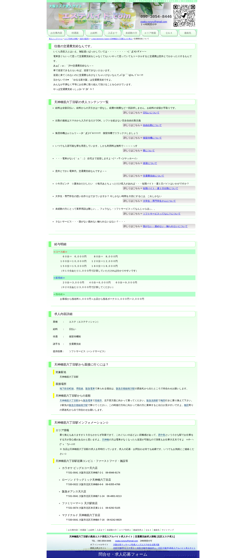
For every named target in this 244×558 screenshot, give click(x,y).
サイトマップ (168, 530)
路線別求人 (138, 530)
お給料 (93, 33)
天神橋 (105, 439)
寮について (149, 150)
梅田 (163, 400)
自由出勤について (152, 125)
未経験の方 (131, 33)
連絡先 (187, 33)
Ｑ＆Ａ (169, 33)
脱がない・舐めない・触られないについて (165, 226)
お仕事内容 (56, 33)
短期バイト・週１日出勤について (160, 188)
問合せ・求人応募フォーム (123, 554)
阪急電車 (90, 388)
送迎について (150, 163)
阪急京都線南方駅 (125, 388)
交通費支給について (153, 175)
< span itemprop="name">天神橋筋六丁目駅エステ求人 (111, 39)
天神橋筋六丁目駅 (69, 400)
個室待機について (152, 137)
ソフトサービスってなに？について (161, 213)
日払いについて (151, 112)
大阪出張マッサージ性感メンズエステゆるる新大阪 (136, 544)
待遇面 (75, 33)
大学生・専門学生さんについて (159, 201)
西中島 (161, 434)
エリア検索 (150, 33)
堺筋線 (79, 388)
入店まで (112, 33)
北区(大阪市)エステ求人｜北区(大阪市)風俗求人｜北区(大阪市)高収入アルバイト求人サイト (154, 548)
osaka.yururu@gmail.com (153, 22)
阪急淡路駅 (152, 400)
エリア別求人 (125, 530)
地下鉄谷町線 (67, 388)
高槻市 (98, 400)
